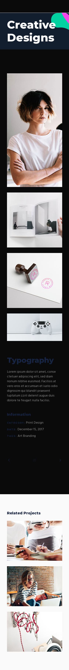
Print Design (34, 422)
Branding (29, 436)
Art (20, 436)
